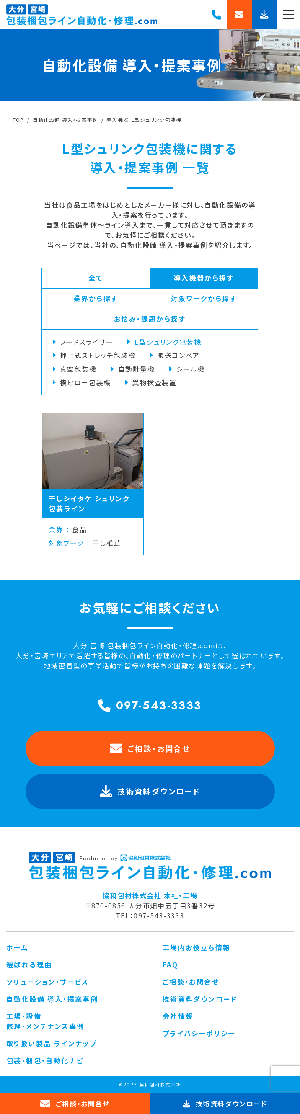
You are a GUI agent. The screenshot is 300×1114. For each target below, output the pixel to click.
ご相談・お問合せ (150, 749)
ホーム (17, 947)
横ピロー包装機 (85, 382)
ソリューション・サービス (47, 982)
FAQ (170, 964)
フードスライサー (87, 342)
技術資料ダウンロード (200, 999)
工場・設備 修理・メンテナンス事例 (45, 1021)
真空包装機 (78, 369)
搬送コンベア (178, 355)
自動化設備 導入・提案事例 (52, 999)
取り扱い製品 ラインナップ (51, 1043)
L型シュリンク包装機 (167, 342)
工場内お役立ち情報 (197, 947)
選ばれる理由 (29, 964)
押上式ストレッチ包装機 (98, 355)
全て (95, 278)
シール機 (190, 369)
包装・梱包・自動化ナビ (44, 1060)
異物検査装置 (154, 382)
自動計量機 (136, 369)
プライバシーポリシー (199, 1033)
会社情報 (178, 1016)
